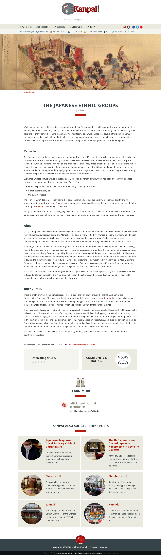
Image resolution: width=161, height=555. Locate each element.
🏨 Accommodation (58, 32)
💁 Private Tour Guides (93, 32)
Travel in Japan (26, 26)
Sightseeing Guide (43, 26)
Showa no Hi (53, 476)
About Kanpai (80, 547)
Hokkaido (39, 206)
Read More (100, 553)
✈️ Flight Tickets (42, 32)
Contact (93, 547)
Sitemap (103, 547)
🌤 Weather (129, 32)
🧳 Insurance (117, 32)
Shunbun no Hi (118, 476)
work (109, 298)
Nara (52, 203)
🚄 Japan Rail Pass (74, 32)
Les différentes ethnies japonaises (81, 344)
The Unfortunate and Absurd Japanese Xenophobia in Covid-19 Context (124, 445)
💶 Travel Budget (27, 32)
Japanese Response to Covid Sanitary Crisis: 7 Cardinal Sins (60, 443)
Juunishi (51, 504)
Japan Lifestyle (60, 26)
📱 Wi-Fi (107, 32)
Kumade (114, 504)
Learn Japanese (76, 26)
